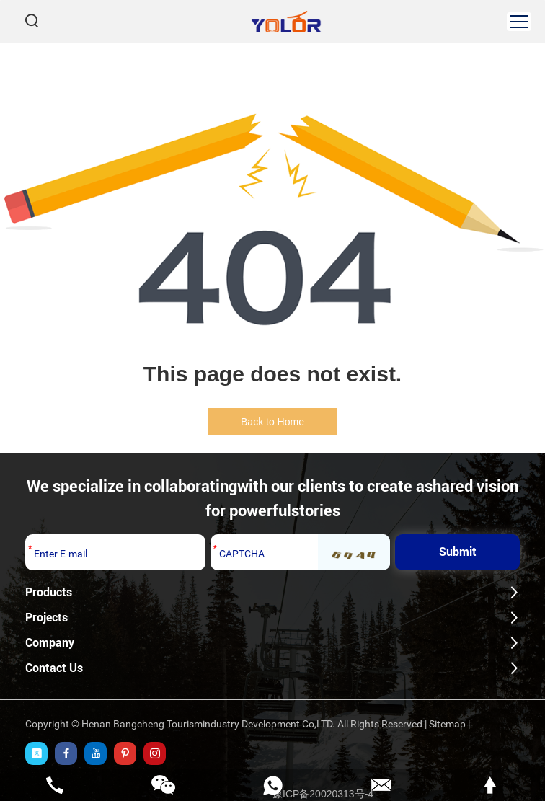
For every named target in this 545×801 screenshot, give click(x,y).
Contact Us (54, 668)
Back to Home (272, 422)
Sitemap (447, 724)
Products (48, 592)
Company (49, 643)
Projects (46, 617)
